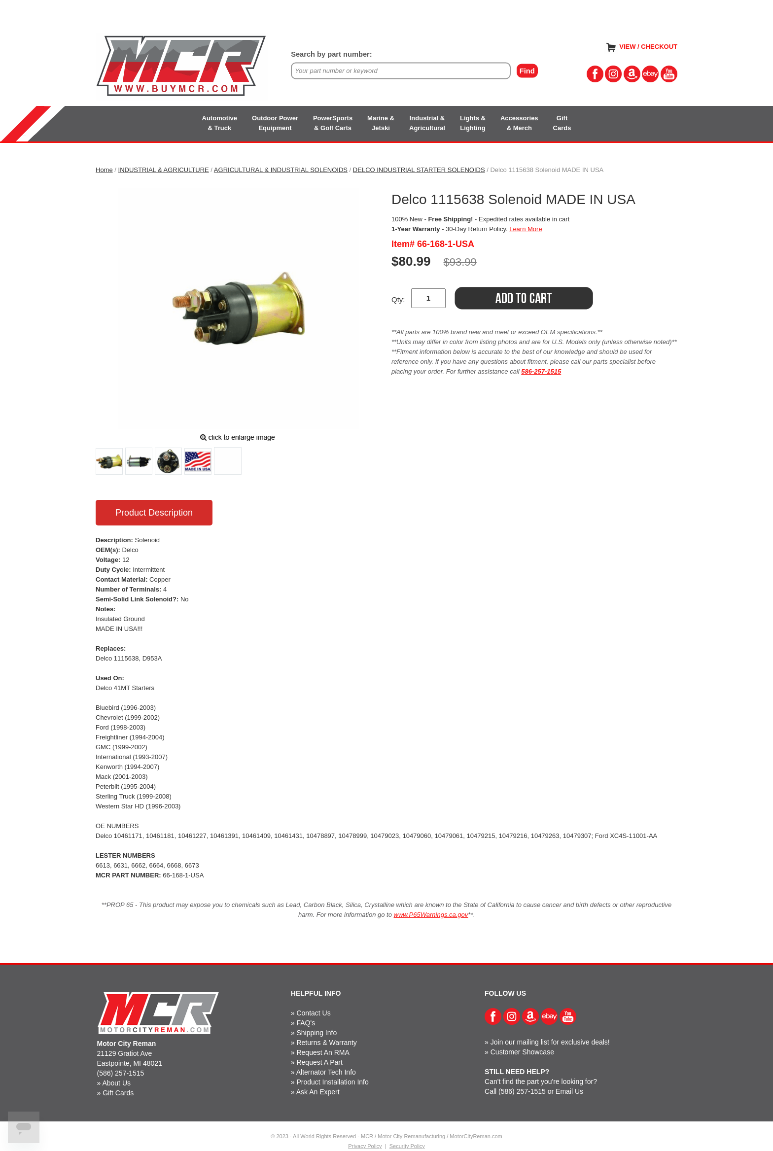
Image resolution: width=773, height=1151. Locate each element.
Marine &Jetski (380, 123)
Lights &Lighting (473, 123)
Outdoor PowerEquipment (275, 123)
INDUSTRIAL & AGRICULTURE (163, 170)
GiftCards (562, 123)
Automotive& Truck (220, 123)
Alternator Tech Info (326, 1072)
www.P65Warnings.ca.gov (431, 914)
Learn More (525, 229)
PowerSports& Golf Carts (332, 123)
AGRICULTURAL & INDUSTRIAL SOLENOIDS (281, 170)
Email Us (569, 1091)
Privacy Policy (365, 1146)
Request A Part (319, 1062)
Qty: (398, 299)
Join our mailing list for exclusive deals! (550, 1042)
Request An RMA (322, 1052)
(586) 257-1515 (120, 1073)
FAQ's (305, 1023)
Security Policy (407, 1146)
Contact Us (313, 1013)
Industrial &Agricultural (427, 123)
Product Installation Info (332, 1082)
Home (104, 170)
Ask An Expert (318, 1092)
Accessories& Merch (519, 123)
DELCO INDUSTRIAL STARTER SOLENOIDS (419, 170)
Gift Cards (118, 1093)
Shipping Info (316, 1033)
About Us (116, 1083)
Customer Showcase (522, 1052)
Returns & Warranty (326, 1042)
